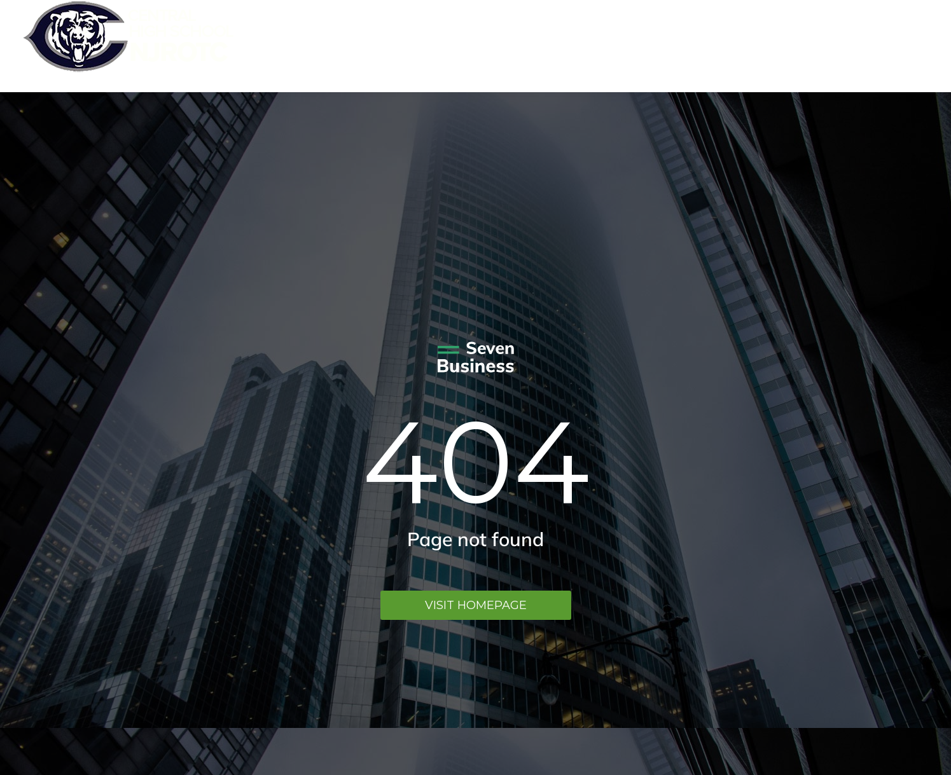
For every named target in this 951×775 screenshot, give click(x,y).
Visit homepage (476, 605)
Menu (910, 46)
